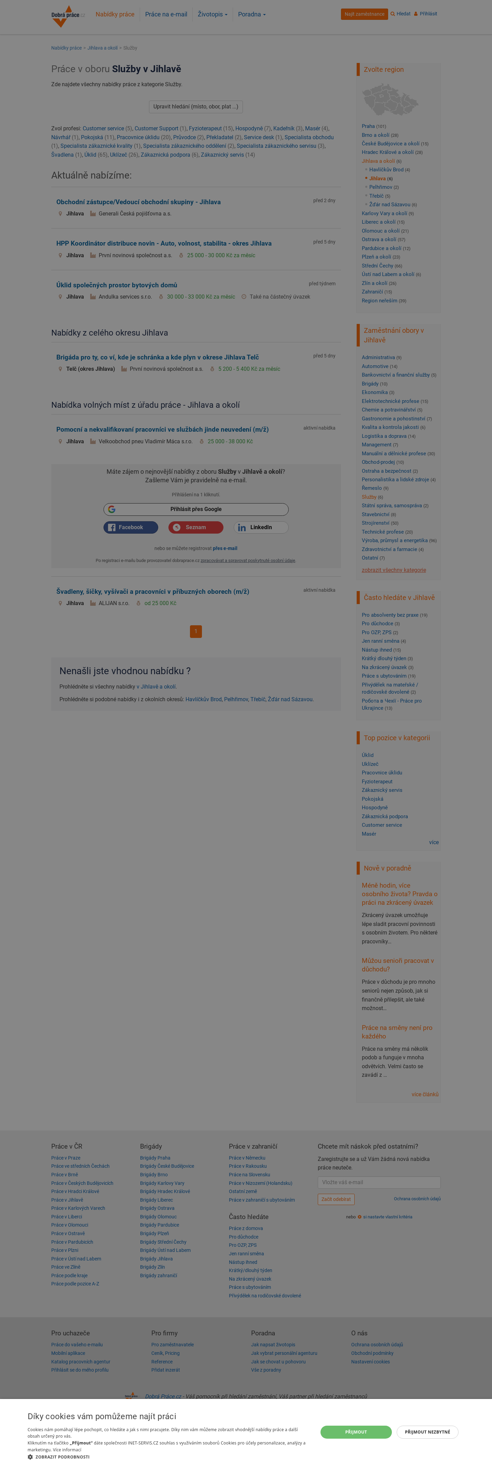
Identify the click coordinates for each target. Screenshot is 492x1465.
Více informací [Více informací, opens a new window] (67, 1450)
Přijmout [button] (356, 1432)
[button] (168, 1456)
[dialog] (246, 1432)
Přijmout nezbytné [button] (427, 1432)
